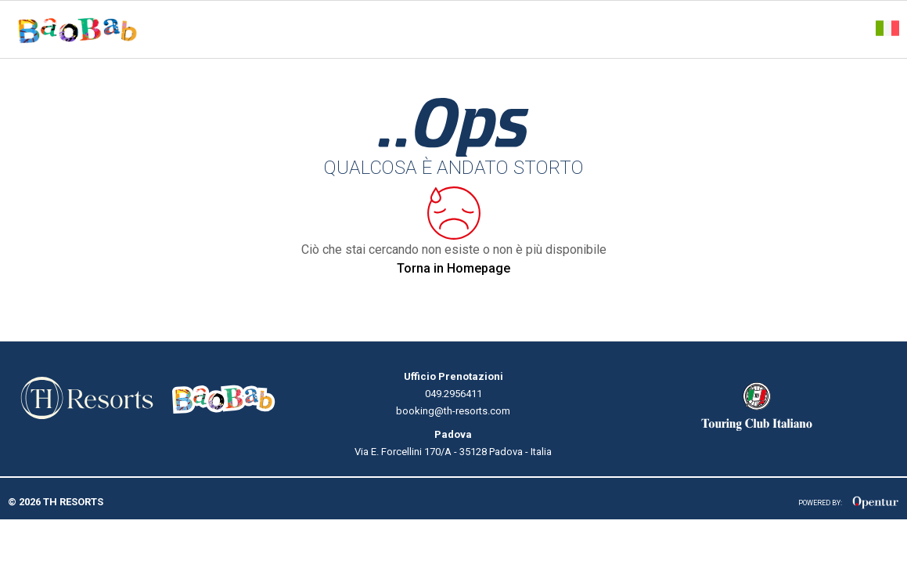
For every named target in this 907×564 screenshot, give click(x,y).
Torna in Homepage (453, 268)
